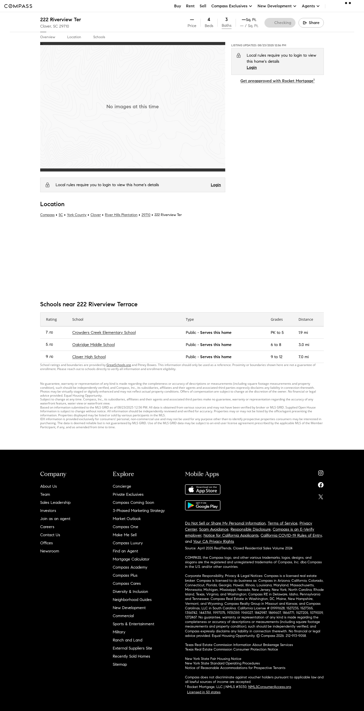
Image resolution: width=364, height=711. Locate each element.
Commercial (123, 615)
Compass (47, 215)
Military (119, 632)
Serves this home (216, 332)
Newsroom (49, 551)
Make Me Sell (124, 534)
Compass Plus (125, 575)
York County (76, 215)
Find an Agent (125, 551)
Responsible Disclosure (251, 529)
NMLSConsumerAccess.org (269, 687)
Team (45, 494)
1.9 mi (303, 332)
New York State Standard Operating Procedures (222, 663)
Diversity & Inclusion (130, 591)
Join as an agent (55, 518)
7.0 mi (304, 356)
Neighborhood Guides (132, 599)
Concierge (122, 486)
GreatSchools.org (118, 365)
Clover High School (89, 356)
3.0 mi (304, 344)
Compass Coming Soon (133, 502)
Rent (190, 6)
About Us (48, 486)
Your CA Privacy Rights (213, 541)
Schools (99, 37)
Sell (203, 6)
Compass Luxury (128, 543)
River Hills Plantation (121, 215)
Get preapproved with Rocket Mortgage (277, 80)
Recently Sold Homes (131, 656)
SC (61, 215)
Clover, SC (49, 26)
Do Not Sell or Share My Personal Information (225, 523)
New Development (129, 607)
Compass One (125, 526)
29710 (64, 26)
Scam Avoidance (214, 529)
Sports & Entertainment (133, 623)
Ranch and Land (127, 640)
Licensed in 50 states (203, 692)
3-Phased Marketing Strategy (139, 510)
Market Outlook (127, 518)
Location (74, 37)
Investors (48, 510)
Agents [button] (311, 6)
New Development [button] (277, 6)
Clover (95, 215)
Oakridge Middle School (93, 344)
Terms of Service (283, 523)
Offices (46, 543)
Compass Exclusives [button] (232, 6)
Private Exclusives (128, 494)
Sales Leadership (55, 502)
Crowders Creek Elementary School (104, 332)
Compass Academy (130, 567)
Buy (177, 6)
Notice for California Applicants (231, 535)
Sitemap (120, 664)
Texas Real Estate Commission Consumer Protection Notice (231, 649)
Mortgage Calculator (131, 559)
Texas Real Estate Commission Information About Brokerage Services (239, 645)
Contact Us (50, 534)
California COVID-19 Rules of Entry (291, 535)
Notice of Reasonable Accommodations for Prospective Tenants (235, 668)
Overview (47, 37)
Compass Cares (127, 583)
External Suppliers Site (132, 648)
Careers (47, 526)
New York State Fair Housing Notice (213, 659)
